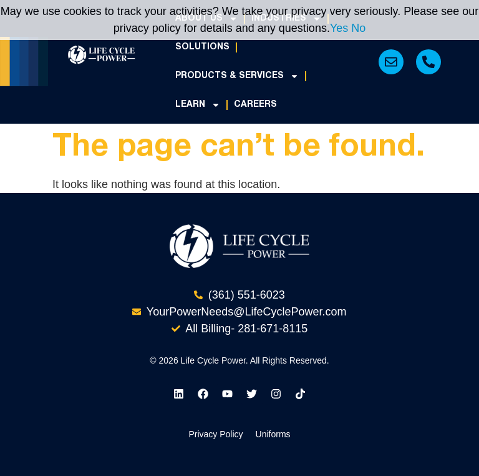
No (358, 28)
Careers (255, 105)
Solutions (202, 47)
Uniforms (273, 434)
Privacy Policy (215, 434)
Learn (197, 105)
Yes (339, 28)
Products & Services (237, 76)
